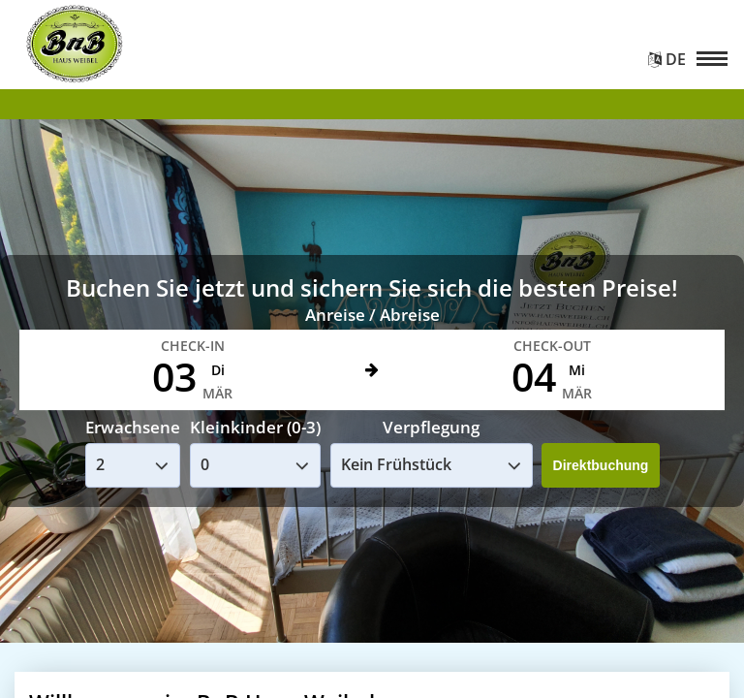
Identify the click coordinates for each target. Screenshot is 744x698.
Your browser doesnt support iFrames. (372, 349)
